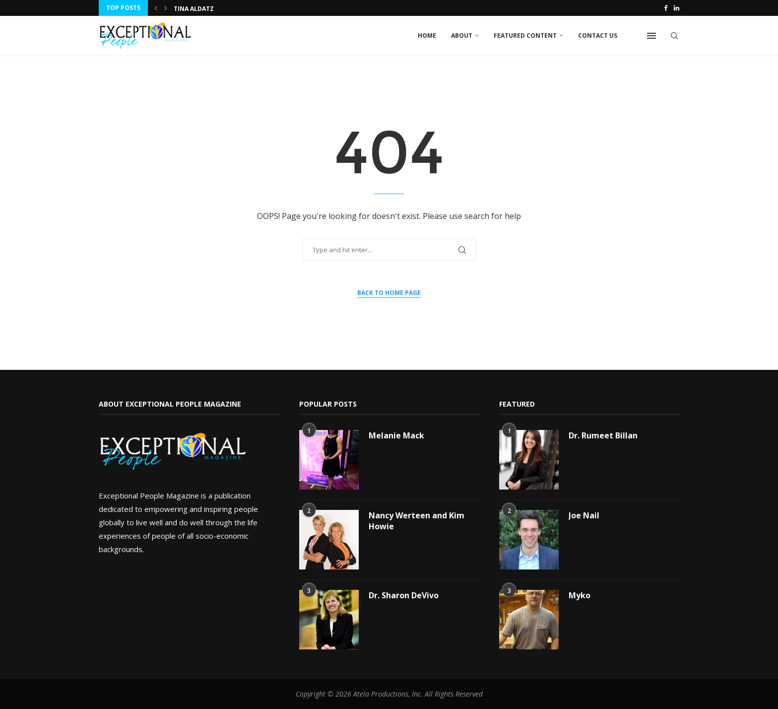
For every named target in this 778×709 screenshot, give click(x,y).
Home (427, 35)
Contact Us (597, 35)
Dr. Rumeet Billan (603, 435)
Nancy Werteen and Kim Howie (416, 521)
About (461, 35)
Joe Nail (584, 515)
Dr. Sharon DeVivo (404, 595)
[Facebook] (665, 8)
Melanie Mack (396, 435)
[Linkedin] (676, 8)
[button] (156, 8)
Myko (579, 595)
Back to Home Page (389, 292)
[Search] (674, 36)
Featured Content (525, 35)
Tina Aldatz (194, 8)
